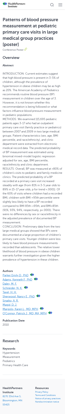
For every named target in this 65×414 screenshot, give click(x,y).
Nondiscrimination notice (47, 402)
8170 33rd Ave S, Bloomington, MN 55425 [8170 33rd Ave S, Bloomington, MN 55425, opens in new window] (12, 400)
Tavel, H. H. (10, 292)
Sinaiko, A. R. (11, 300)
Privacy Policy (41, 392)
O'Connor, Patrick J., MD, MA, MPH (25, 313)
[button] (52, 5)
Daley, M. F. (10, 283)
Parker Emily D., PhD (15, 275)
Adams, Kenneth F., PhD (17, 279)
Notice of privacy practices (47, 398)
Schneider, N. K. (12, 288)
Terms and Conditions (45, 395)
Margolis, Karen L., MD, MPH (20, 309)
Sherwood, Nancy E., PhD (19, 296)
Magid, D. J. (10, 304)
